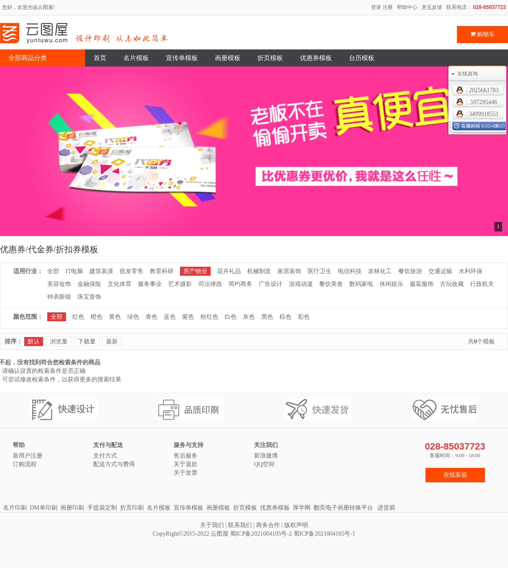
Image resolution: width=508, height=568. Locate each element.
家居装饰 (289, 271)
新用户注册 (28, 456)
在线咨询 (467, 74)
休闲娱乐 (391, 284)
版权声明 (296, 525)
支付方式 (105, 456)
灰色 (249, 317)
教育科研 (162, 271)
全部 (53, 271)
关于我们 (212, 525)
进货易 (386, 508)
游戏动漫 (301, 284)
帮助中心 (407, 7)
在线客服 (455, 475)
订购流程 (25, 464)
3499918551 (484, 114)
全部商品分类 (28, 58)
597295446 (484, 102)
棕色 (285, 317)
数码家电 (361, 284)
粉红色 (209, 317)
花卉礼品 (229, 271)
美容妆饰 (59, 284)
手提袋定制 (102, 508)
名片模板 (136, 58)
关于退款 (185, 464)
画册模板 (227, 58)
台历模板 (361, 58)
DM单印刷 (43, 508)
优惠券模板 (316, 58)
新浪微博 (266, 456)
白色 (231, 317)
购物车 (482, 34)
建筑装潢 (101, 271)
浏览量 (59, 341)
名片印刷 (15, 508)
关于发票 (185, 473)
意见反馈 (432, 7)
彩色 (304, 317)
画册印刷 (72, 508)
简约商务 (240, 284)
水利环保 (470, 271)
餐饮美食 (331, 284)
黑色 (267, 317)
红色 (78, 317)
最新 (112, 341)
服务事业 (150, 284)
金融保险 (89, 284)
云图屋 (219, 534)
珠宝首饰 (89, 297)
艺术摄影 (180, 284)
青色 (151, 317)
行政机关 (482, 284)
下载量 (87, 341)
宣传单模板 (182, 58)
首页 (100, 58)
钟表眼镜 (59, 297)
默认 (34, 341)
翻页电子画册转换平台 (343, 508)
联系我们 (240, 525)
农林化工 (380, 271)
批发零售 (131, 271)
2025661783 (484, 90)
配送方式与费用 (114, 464)
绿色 (133, 317)
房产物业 (195, 271)
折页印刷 (132, 508)
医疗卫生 (319, 271)
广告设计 (271, 284)
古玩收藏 (452, 284)
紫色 (188, 317)
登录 (376, 7)
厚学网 (302, 508)
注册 (387, 7)
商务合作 (268, 525)
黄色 (115, 317)
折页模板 (270, 58)
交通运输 (440, 271)
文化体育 (119, 284)
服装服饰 (422, 284)
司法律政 (210, 284)
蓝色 (170, 317)
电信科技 (350, 271)
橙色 (97, 317)
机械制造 (259, 271)
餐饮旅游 (410, 271)
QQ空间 (264, 464)
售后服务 (185, 456)
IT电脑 (74, 271)
